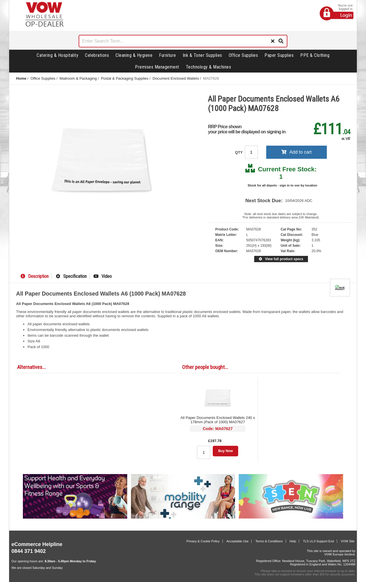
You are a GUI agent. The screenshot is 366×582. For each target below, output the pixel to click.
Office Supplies (243, 55)
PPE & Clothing (314, 55)
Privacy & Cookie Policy (203, 541)
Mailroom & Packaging (78, 78)
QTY (239, 152)
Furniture (167, 55)
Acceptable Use (237, 541)
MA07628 (211, 78)
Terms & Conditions (269, 541)
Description (35, 276)
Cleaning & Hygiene (134, 55)
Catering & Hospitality (57, 55)
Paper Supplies (279, 55)
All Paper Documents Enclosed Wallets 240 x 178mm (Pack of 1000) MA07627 (217, 420)
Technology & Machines (208, 67)
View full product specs (281, 259)
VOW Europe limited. (339, 554)
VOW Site (348, 541)
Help (293, 541)
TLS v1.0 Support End (318, 541)
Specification (71, 276)
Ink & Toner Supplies (202, 55)
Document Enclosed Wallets (176, 78)
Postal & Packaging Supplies (124, 78)
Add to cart (296, 152)
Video (103, 276)
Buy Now (225, 451)
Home (21, 78)
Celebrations (97, 55)
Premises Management (157, 67)
